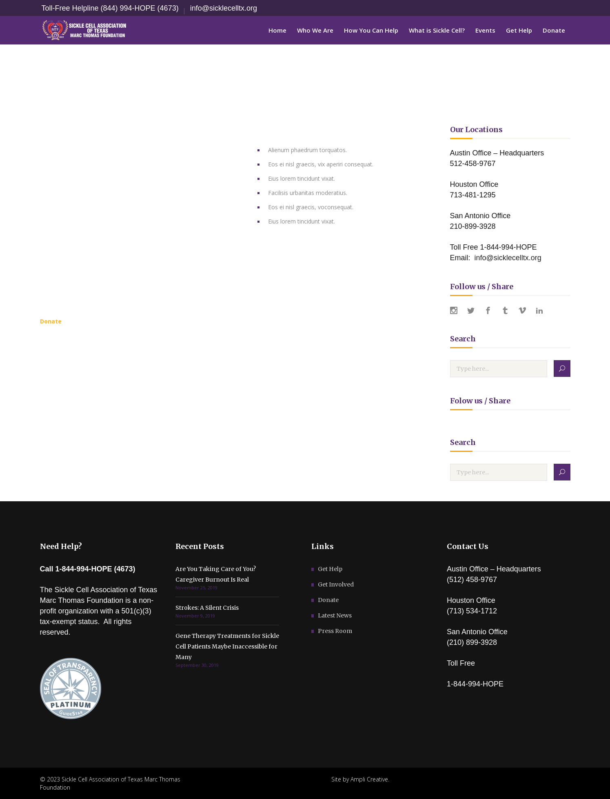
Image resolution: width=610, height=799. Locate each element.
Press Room (335, 631)
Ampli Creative (369, 779)
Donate (328, 600)
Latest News (335, 615)
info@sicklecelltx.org (223, 8)
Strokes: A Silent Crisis (207, 607)
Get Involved (336, 584)
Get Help (330, 569)
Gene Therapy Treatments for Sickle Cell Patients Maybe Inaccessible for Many (227, 646)
